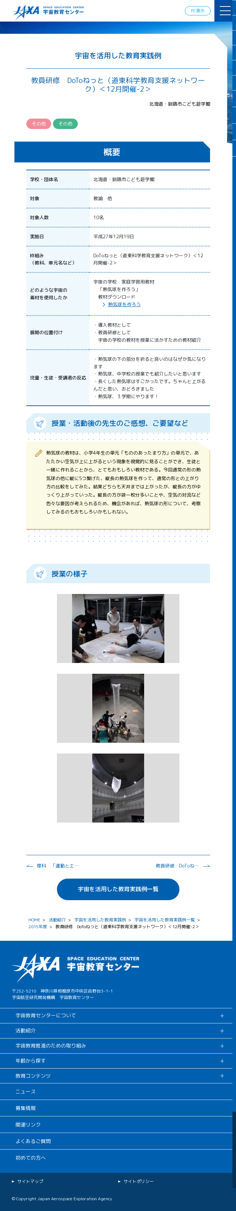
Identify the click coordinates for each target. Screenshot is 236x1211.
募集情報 (25, 1108)
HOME (34, 920)
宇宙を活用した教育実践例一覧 (118, 889)
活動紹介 (57, 920)
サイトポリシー (139, 1181)
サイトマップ (30, 1181)
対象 (34, 198)
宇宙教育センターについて (45, 1015)
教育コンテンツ (33, 1075)
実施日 (37, 236)
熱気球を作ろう (124, 304)
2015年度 (37, 927)
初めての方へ (30, 1157)
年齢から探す (30, 1060)
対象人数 (39, 217)
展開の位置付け (46, 332)
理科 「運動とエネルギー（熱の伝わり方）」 (58, 865)
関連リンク (28, 1124)
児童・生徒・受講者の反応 (58, 377)
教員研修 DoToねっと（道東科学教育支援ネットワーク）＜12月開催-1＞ (177, 865)
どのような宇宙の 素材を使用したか (48, 294)
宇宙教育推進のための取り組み (50, 1045)
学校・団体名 (44, 179)
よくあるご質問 (33, 1141)
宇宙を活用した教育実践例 (100, 920)
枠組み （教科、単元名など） (53, 259)
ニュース (25, 1091)
